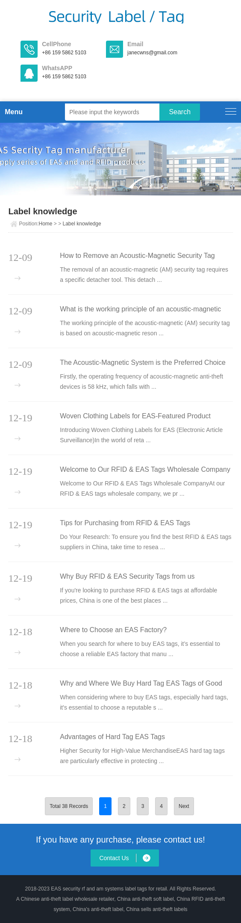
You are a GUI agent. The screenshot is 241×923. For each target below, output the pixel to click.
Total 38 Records (69, 806)
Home (45, 224)
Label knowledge (82, 224)
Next (184, 806)
